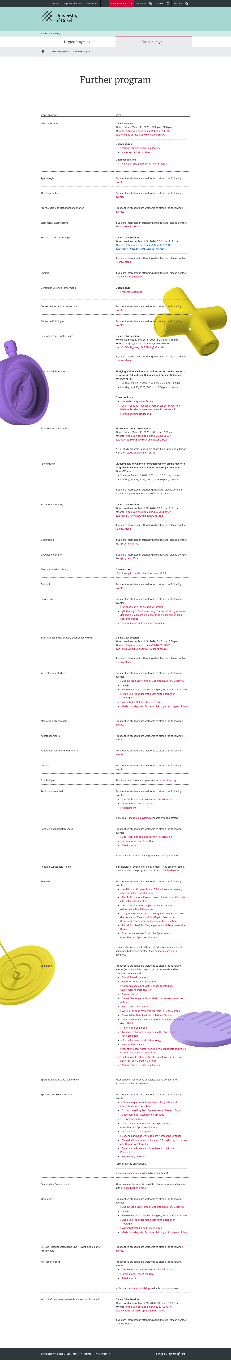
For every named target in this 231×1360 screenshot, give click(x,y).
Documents (92, 3)
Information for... (119, 3)
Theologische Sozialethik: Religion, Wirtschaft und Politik (154, 689)
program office (129, 543)
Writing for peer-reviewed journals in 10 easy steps (151, 1010)
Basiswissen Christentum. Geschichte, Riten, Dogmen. (153, 680)
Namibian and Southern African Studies (144, 163)
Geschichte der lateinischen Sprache (143, 1114)
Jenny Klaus (124, 261)
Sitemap (87, 1353)
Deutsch (55, 3)
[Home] (43, 52)
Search (158, 4)
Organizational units (73, 3)
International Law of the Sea (138, 803)
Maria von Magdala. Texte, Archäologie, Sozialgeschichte (154, 706)
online (176, 382)
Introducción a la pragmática (138, 1131)
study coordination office (141, 452)
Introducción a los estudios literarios (142, 606)
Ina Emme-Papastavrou (130, 276)
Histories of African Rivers (137, 152)
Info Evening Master (60, 51)
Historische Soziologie (135, 1027)
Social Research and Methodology (142, 1040)
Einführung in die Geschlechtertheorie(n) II (141, 573)
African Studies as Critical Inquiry (141, 147)
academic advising (139, 817)
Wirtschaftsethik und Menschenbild (142, 702)
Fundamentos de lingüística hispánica (143, 623)
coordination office (135, 1187)
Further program (153, 41)
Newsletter (101, 1353)
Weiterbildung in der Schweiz (138, 401)
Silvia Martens (171, 870)
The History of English (134, 1156)
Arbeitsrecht (129, 807)
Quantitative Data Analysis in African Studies (147, 1015)
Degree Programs (77, 41)
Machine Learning (132, 291)
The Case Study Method (135, 1006)
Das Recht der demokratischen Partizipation (147, 799)
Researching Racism (133, 1044)
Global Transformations (135, 977)
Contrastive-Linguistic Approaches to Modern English (152, 1110)
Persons (177, 4)
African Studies (130, 994)
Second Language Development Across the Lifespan (152, 1135)
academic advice (131, 226)
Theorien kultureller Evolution (139, 981)
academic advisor (165, 950)
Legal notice (73, 1353)
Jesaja (125, 685)
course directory (166, 780)
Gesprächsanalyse (132, 1119)
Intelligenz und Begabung (136, 413)
